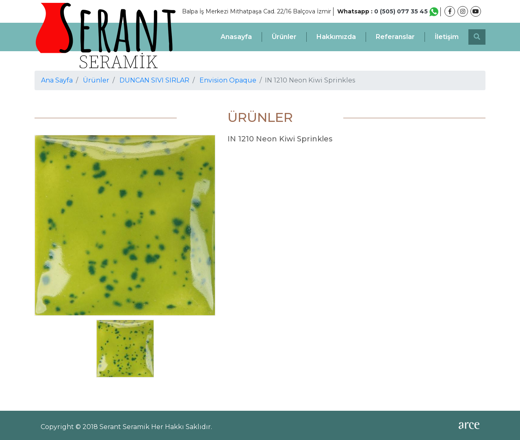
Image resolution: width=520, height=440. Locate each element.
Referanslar (395, 37)
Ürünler (284, 37)
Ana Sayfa (57, 80)
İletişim (447, 37)
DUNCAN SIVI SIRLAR (154, 80)
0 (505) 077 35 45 (406, 11)
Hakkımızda (336, 37)
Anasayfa (236, 37)
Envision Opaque (227, 80)
